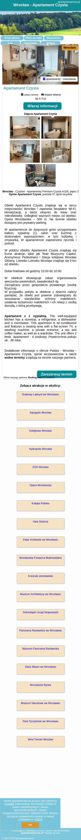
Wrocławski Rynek (40, 685)
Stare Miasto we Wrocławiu (40, 666)
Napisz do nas (52, 833)
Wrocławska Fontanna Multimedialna (40, 557)
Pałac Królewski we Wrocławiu (40, 539)
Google (9, 803)
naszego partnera (63, 357)
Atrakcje (50, 43)
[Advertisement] (40, 793)
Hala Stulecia (40, 521)
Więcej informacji (42, 106)
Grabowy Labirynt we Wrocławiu (40, 394)
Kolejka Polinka (40, 503)
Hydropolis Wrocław (40, 448)
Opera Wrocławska (40, 485)
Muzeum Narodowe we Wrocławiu (40, 703)
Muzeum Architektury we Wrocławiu (40, 594)
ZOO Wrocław (40, 467)
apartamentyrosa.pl (69, 1)
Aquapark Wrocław (40, 412)
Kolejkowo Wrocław (40, 430)
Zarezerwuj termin (57, 374)
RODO (38, 819)
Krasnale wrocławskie (40, 576)
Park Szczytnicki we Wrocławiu (40, 721)
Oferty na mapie (33, 38)
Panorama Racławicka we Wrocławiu (40, 630)
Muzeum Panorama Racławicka (40, 648)
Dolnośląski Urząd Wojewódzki (40, 612)
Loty (10, 43)
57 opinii (57, 194)
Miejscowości (54, 38)
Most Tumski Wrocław (40, 739)
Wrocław (70, 47)
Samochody (30, 43)
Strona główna (12, 38)
